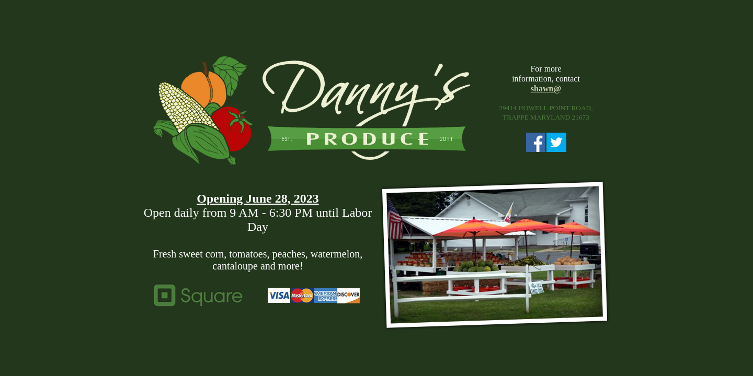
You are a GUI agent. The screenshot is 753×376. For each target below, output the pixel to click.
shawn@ (546, 88)
